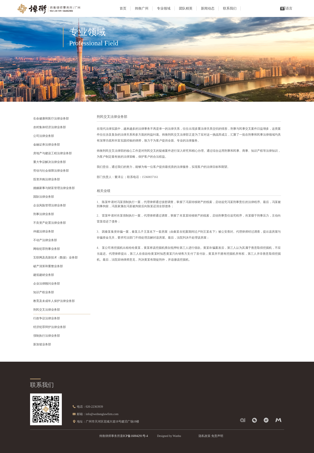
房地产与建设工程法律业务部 (52, 153)
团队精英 (185, 8)
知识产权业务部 (43, 292)
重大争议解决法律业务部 (49, 162)
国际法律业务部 (43, 196)
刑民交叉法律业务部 (46, 309)
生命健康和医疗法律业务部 (51, 118)
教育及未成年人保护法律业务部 (54, 301)
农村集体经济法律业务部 (49, 127)
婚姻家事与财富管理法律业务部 (54, 188)
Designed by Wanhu (169, 436)
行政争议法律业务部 (46, 318)
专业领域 (163, 8)
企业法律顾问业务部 (46, 283)
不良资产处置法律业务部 (49, 222)
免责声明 (217, 436)
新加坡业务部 (42, 344)
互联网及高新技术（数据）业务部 (55, 257)
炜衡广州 (141, 8)
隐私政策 (204, 436)
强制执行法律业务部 (46, 335)
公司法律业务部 (43, 136)
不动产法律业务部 (45, 240)
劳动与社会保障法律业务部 (51, 170)
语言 (286, 8)
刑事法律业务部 (43, 214)
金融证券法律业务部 (46, 144)
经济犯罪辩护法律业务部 (49, 327)
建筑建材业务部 (43, 275)
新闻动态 (207, 8)
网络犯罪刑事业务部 (46, 248)
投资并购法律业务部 (46, 179)
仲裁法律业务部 (43, 231)
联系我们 (230, 8)
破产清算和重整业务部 (48, 266)
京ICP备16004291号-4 (134, 436)
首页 (123, 8)
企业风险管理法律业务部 (49, 205)
